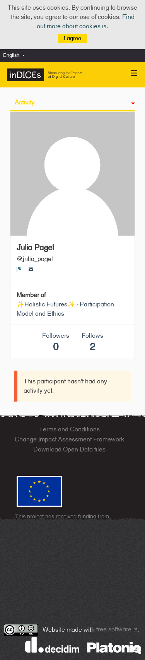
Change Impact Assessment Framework (69, 439)
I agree (72, 38)
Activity (24, 102)
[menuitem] (16, 55)
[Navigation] (134, 73)
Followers (55, 342)
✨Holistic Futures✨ (46, 304)
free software (117, 629)
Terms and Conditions (69, 429)
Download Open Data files (69, 449)
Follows (92, 342)
